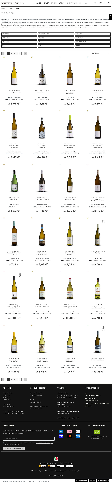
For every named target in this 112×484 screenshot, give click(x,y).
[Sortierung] (100, 53)
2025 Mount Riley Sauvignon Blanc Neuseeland (69, 360)
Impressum (88, 406)
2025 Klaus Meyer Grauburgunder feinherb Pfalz (70, 92)
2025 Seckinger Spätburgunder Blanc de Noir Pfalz (14, 306)
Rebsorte (93, 34)
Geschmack (93, 38)
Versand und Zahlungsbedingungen (97, 403)
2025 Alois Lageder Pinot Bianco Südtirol (97, 359)
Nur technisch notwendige (81, 480)
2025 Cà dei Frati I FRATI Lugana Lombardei (42, 146)
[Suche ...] (88, 3)
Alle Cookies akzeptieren (103, 480)
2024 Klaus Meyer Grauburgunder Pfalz (14, 91)
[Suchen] (95, 3)
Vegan (56, 46)
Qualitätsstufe (93, 42)
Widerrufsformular (91, 400)
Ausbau (56, 42)
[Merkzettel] (101, 3)
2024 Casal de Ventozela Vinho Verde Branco (14, 253)
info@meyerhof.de (8, 406)
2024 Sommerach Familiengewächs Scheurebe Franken (42, 253)
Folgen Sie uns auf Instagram (13, 413)
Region (56, 38)
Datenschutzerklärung (92, 395)
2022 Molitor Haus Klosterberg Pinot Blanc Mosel (14, 360)
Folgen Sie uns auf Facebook (13, 411)
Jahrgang (19, 42)
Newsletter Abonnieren (14, 448)
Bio (19, 46)
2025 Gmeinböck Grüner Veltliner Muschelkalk (70, 253)
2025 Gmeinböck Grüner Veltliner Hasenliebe (14, 146)
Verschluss (93, 46)
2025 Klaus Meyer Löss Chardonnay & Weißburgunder (98, 146)
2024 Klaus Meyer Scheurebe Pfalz (70, 198)
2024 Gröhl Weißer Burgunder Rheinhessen (42, 305)
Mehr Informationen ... (44, 481)
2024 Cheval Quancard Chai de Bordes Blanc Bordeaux (98, 306)
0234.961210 (7, 404)
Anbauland (19, 38)
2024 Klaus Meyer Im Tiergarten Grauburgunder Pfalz (97, 199)
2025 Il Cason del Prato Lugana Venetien (42, 198)
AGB (86, 393)
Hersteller (19, 34)
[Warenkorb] (109, 3)
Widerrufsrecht (90, 398)
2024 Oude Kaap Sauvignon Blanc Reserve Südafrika (42, 360)
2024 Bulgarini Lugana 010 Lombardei (42, 91)
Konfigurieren (92, 480)
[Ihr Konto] (105, 3)
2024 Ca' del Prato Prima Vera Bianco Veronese (70, 146)
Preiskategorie (56, 34)
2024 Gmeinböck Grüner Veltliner (14, 198)
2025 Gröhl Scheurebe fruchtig (98, 252)
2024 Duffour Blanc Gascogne (98, 91)
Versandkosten (60, 471)
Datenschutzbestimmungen (44, 443)
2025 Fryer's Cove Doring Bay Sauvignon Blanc (70, 306)
